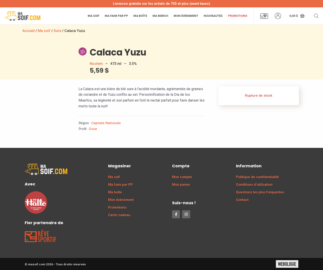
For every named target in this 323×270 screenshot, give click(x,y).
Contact (242, 200)
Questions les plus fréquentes (260, 192)
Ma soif (93, 15)
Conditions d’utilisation (254, 185)
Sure (57, 31)
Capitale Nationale (106, 123)
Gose (93, 129)
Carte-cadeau (119, 215)
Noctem (96, 64)
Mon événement (186, 15)
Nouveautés (213, 15)
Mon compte (182, 177)
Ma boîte (140, 15)
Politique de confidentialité (257, 177)
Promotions (237, 15)
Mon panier (181, 185)
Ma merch (160, 15)
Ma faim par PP (116, 15)
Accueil (28, 31)
